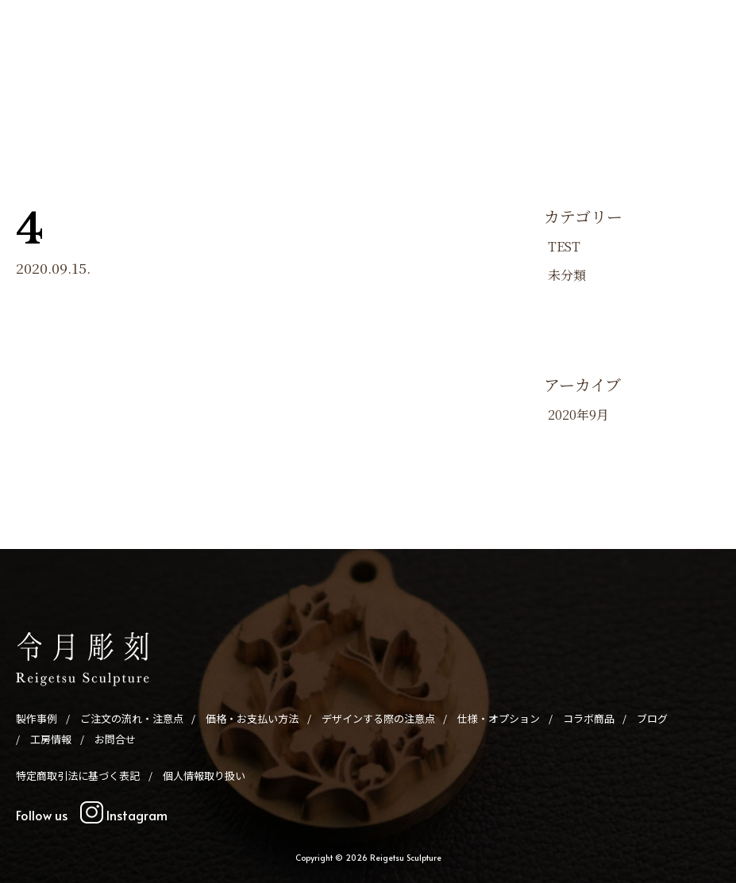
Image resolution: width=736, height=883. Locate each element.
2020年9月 (578, 414)
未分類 (567, 275)
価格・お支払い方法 (261, 78)
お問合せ (339, 101)
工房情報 (671, 78)
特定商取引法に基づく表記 (78, 775)
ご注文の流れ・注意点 (150, 78)
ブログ (622, 78)
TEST (564, 246)
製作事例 (66, 78)
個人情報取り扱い (204, 775)
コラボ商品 (568, 78)
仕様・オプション (488, 78)
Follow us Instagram (92, 814)
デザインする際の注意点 (377, 78)
